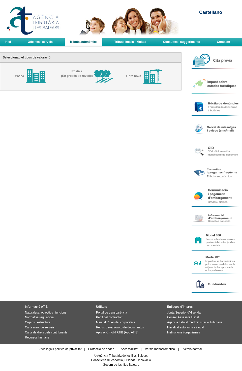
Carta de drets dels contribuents (46, 332)
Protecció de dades (101, 349)
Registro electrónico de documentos (120, 327)
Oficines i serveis (40, 42)
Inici (8, 42)
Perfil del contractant (109, 317)
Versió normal (192, 349)
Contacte (223, 42)
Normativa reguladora (39, 317)
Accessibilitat (129, 349)
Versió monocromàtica (160, 349)
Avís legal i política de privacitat (60, 349)
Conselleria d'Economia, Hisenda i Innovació (121, 360)
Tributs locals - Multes (130, 42)
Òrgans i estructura (37, 322)
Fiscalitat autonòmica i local (185, 327)
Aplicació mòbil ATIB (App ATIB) (117, 332)
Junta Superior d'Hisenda (184, 312)
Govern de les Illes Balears (121, 364)
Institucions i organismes (183, 332)
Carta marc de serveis (39, 327)
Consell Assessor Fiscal (183, 317)
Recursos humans (37, 337)
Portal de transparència (111, 312)
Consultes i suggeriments (181, 42)
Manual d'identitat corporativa (115, 322)
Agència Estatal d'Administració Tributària (194, 322)
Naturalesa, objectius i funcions (45, 312)
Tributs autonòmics (84, 42)
